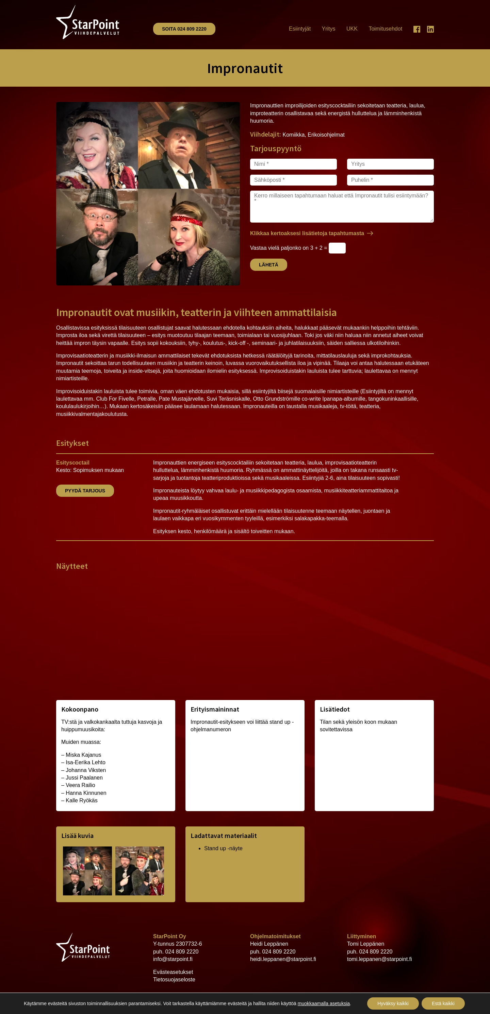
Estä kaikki (443, 1003)
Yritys (329, 29)
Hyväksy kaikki (393, 1003)
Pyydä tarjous (85, 490)
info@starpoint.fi (173, 959)
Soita (184, 29)
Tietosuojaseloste (174, 979)
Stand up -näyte (223, 848)
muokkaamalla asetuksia (324, 1003)
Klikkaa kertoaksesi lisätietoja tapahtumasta (307, 233)
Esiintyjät (300, 29)
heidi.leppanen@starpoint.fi (283, 959)
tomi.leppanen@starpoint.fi (379, 959)
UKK (352, 29)
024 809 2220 (182, 952)
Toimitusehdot (385, 29)
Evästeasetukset (173, 972)
